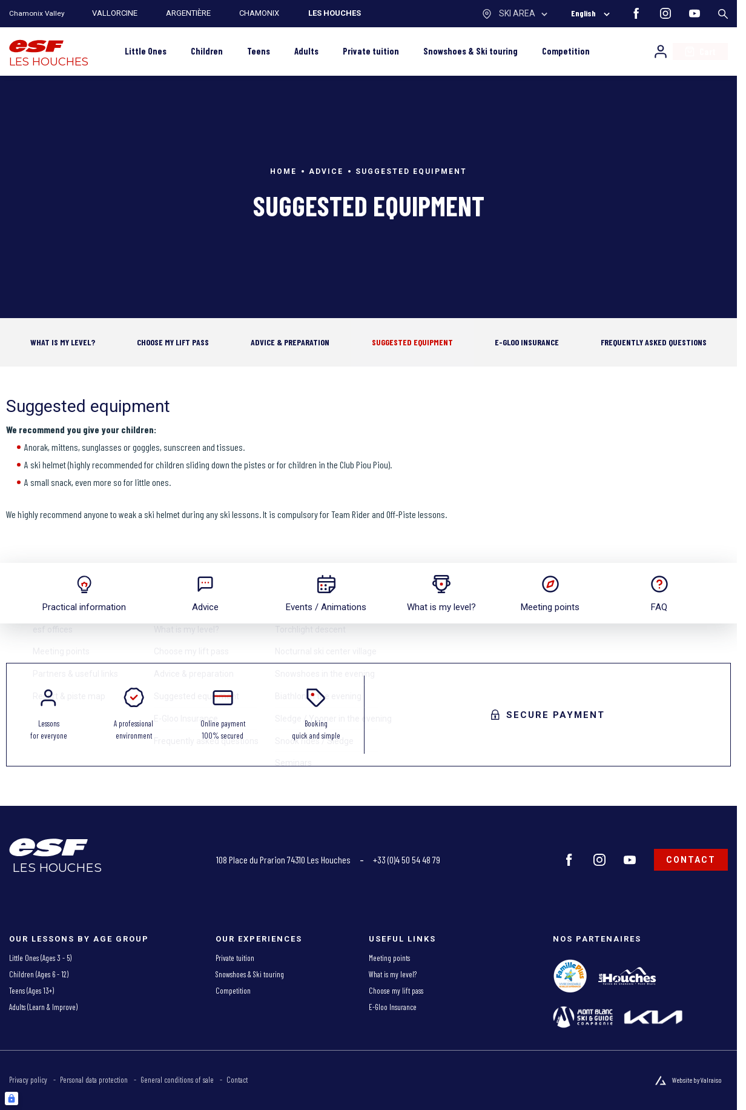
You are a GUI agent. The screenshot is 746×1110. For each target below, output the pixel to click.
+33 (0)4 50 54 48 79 (406, 859)
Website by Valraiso (697, 1079)
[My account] (661, 51)
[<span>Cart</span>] (700, 52)
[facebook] (636, 13)
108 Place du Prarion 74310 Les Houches (283, 859)
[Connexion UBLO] (11, 1098)
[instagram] (665, 13)
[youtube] (694, 13)
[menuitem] (106, 958)
